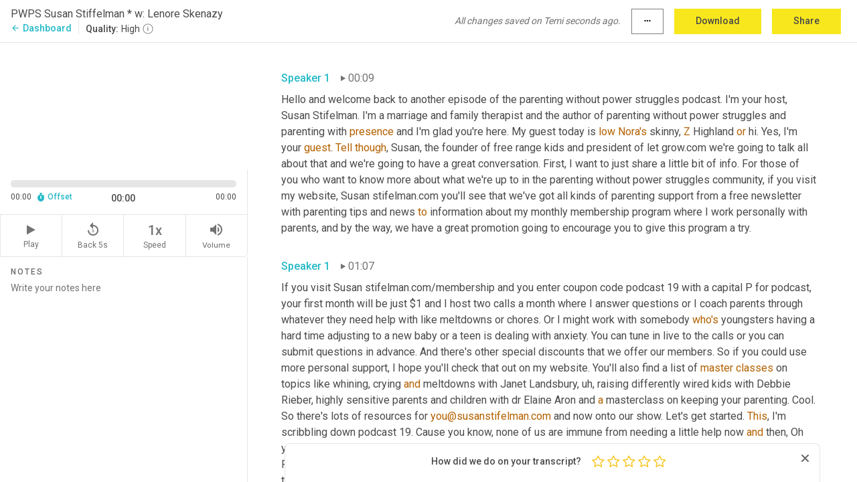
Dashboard (41, 28)
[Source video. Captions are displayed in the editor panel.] (124, 105)
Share (806, 20)
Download (718, 20)
